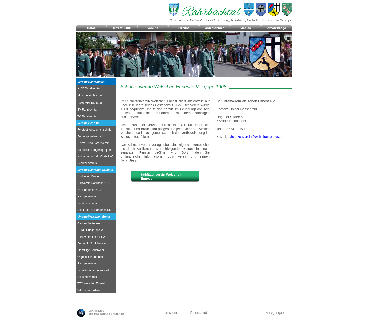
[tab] (96, 81)
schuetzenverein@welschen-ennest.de (256, 137)
